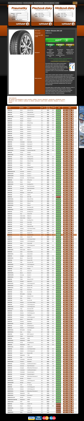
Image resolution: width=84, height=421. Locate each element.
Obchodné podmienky (28, 2)
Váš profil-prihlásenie (38, 2)
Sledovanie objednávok (49, 2)
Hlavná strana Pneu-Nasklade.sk (15, 2)
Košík (75, 2)
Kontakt (57, 2)
